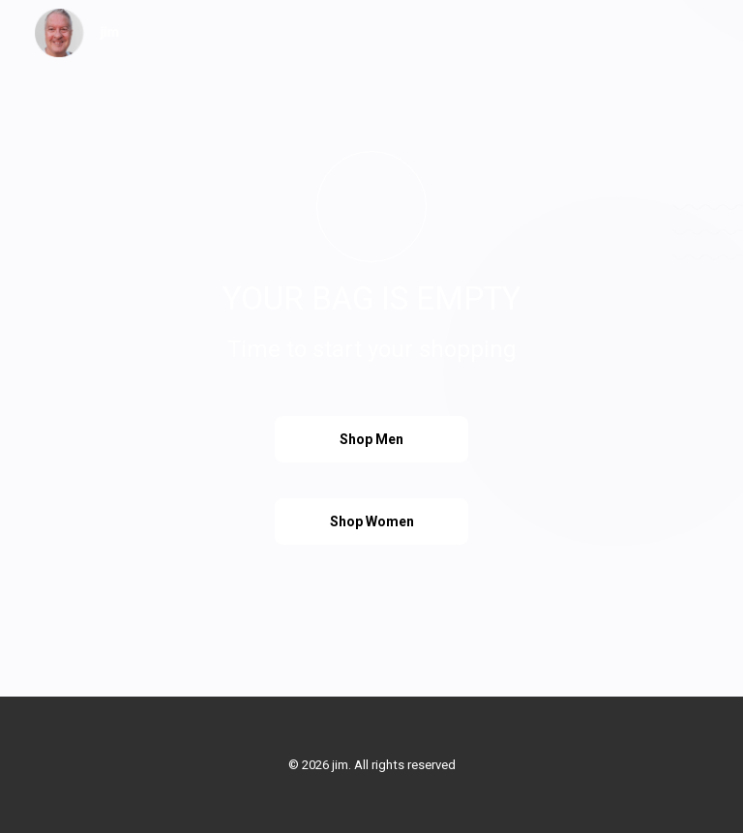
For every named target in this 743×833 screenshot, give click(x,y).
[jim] (77, 33)
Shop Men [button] (371, 439)
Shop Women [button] (372, 521)
